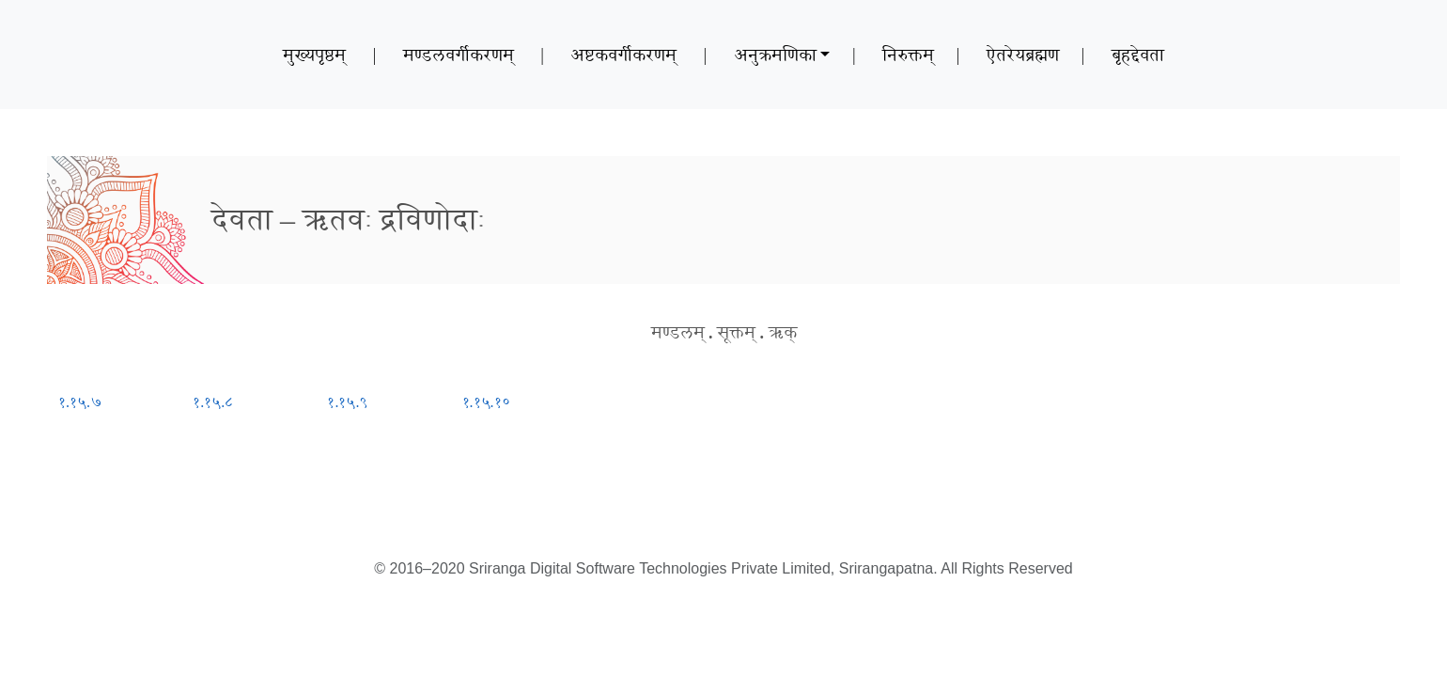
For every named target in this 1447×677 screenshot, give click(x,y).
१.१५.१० (486, 402)
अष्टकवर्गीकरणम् (623, 54)
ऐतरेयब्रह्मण (1023, 54)
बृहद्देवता (1138, 54)
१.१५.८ (213, 402)
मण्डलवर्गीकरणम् (458, 54)
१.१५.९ (347, 402)
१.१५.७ (80, 402)
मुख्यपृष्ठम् (314, 54)
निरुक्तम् (908, 54)
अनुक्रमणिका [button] (775, 54)
